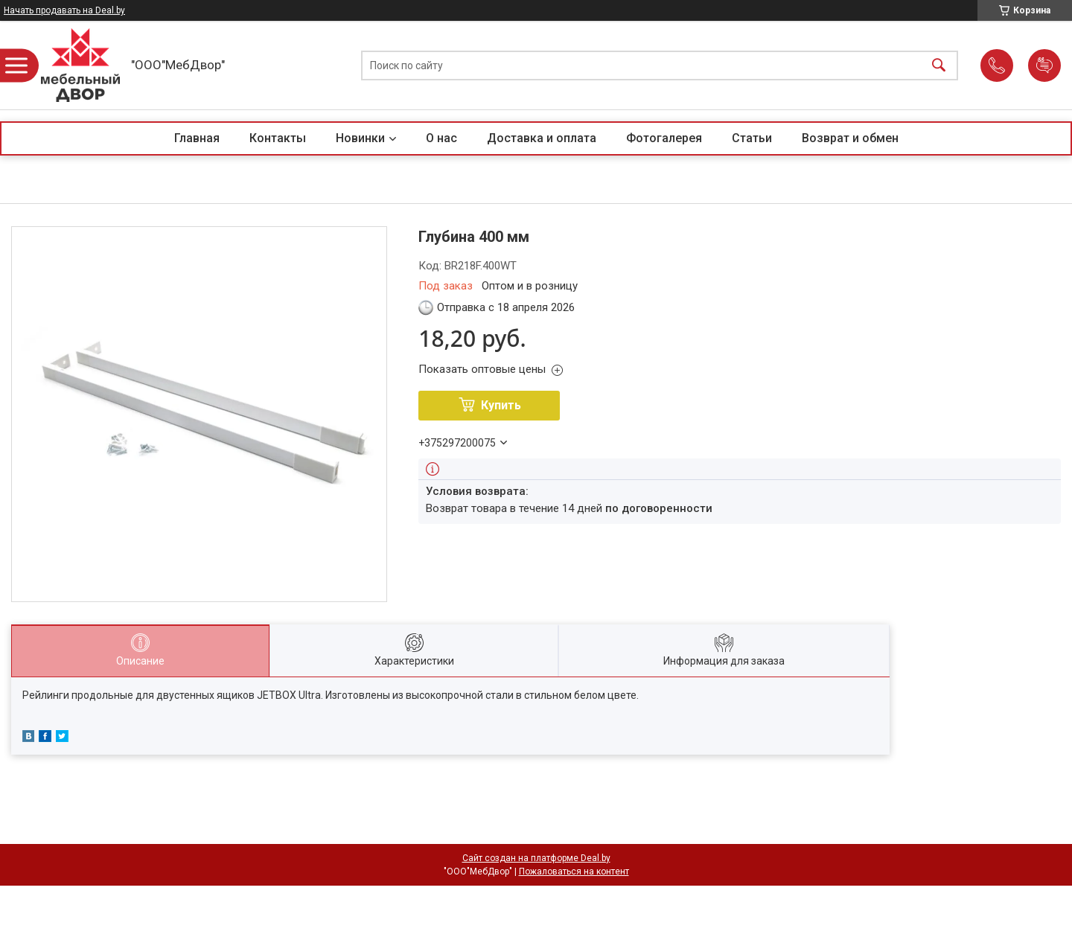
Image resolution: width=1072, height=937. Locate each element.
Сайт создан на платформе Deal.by (536, 858)
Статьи (752, 138)
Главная (197, 138)
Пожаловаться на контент (574, 871)
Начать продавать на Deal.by (64, 10)
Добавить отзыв (1044, 65)
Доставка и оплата (541, 138)
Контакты (277, 138)
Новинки (360, 138)
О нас (441, 138)
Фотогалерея (664, 138)
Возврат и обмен (850, 138)
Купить (501, 405)
